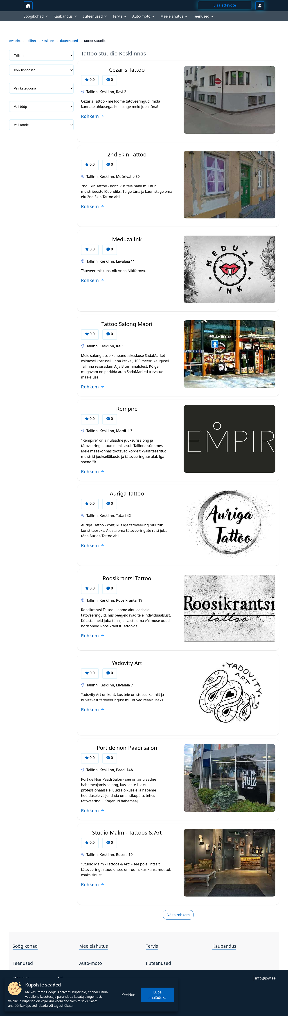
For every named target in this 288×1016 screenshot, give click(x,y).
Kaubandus (224, 946)
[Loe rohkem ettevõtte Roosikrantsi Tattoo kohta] (92, 635)
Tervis (152, 946)
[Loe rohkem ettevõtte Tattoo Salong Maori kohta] (92, 387)
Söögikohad (25, 946)
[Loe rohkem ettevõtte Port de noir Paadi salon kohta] (92, 810)
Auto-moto (90, 963)
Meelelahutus (93, 946)
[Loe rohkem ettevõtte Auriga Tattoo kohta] (92, 545)
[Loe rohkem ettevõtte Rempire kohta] (92, 471)
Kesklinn (47, 41)
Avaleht (14, 41)
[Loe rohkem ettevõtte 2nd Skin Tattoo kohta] (92, 206)
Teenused (23, 963)
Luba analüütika (157, 995)
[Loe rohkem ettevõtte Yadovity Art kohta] (92, 709)
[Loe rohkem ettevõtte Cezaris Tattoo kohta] (92, 116)
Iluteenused (69, 41)
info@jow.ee (265, 978)
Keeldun (128, 994)
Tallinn (31, 41)
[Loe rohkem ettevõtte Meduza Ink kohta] (92, 280)
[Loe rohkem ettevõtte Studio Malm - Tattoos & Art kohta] (92, 884)
